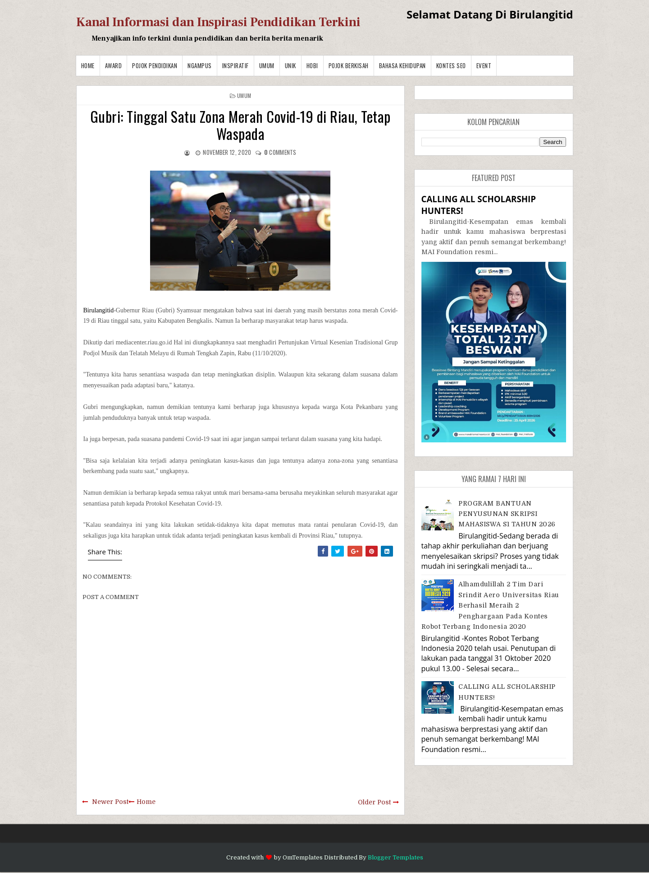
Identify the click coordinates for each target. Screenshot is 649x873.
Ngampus (199, 65)
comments (280, 152)
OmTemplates (303, 857)
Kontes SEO (451, 65)
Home (88, 65)
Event (484, 65)
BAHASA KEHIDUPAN (402, 65)
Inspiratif (235, 65)
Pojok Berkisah (349, 65)
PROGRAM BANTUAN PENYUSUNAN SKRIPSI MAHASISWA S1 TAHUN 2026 (507, 514)
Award (113, 65)
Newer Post (110, 801)
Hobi (312, 65)
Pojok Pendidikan (154, 65)
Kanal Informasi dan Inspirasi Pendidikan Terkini (218, 22)
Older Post (374, 802)
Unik (290, 65)
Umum (266, 65)
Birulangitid (98, 310)
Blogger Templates (395, 857)
